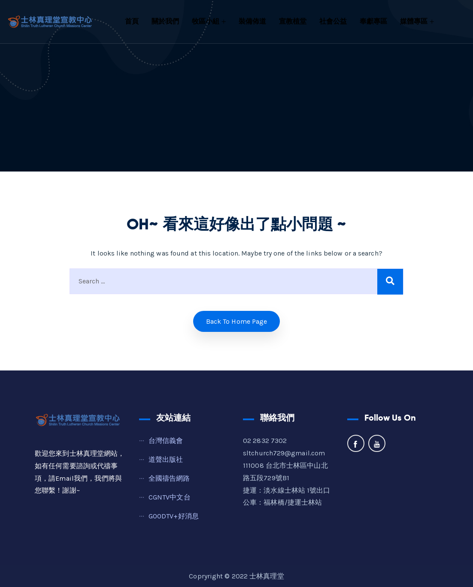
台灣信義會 (166, 440)
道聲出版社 (166, 459)
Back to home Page (236, 321)
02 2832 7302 (265, 440)
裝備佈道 (252, 21)
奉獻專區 (373, 21)
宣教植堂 (292, 21)
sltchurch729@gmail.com (284, 453)
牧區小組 (205, 21)
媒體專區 (414, 21)
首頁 (132, 21)
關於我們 (165, 21)
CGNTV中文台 (170, 497)
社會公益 (333, 21)
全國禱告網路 (169, 478)
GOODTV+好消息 (174, 516)
